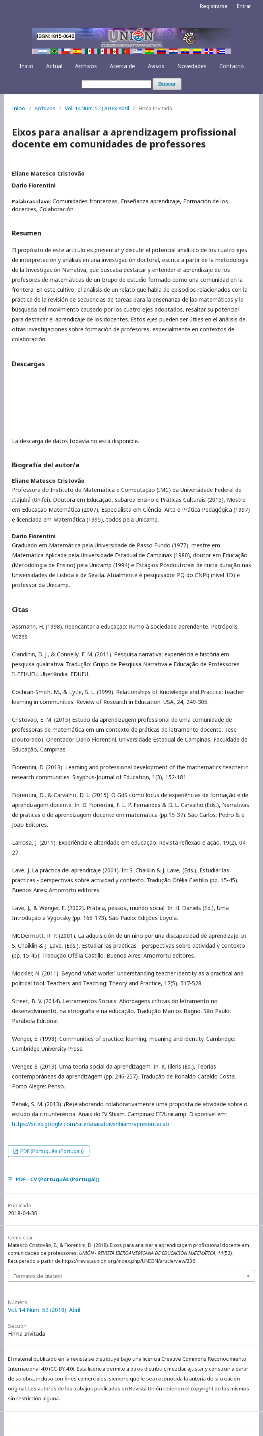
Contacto (231, 66)
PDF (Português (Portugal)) (51, 1151)
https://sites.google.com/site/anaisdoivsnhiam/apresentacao (90, 1124)
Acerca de (122, 66)
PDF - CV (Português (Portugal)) (58, 1179)
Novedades (192, 66)
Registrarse (214, 6)
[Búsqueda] (116, 84)
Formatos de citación (38, 1275)
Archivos (86, 66)
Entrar (244, 6)
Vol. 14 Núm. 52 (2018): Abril (97, 108)
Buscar (167, 84)
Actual (54, 66)
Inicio (26, 66)
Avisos (156, 66)
